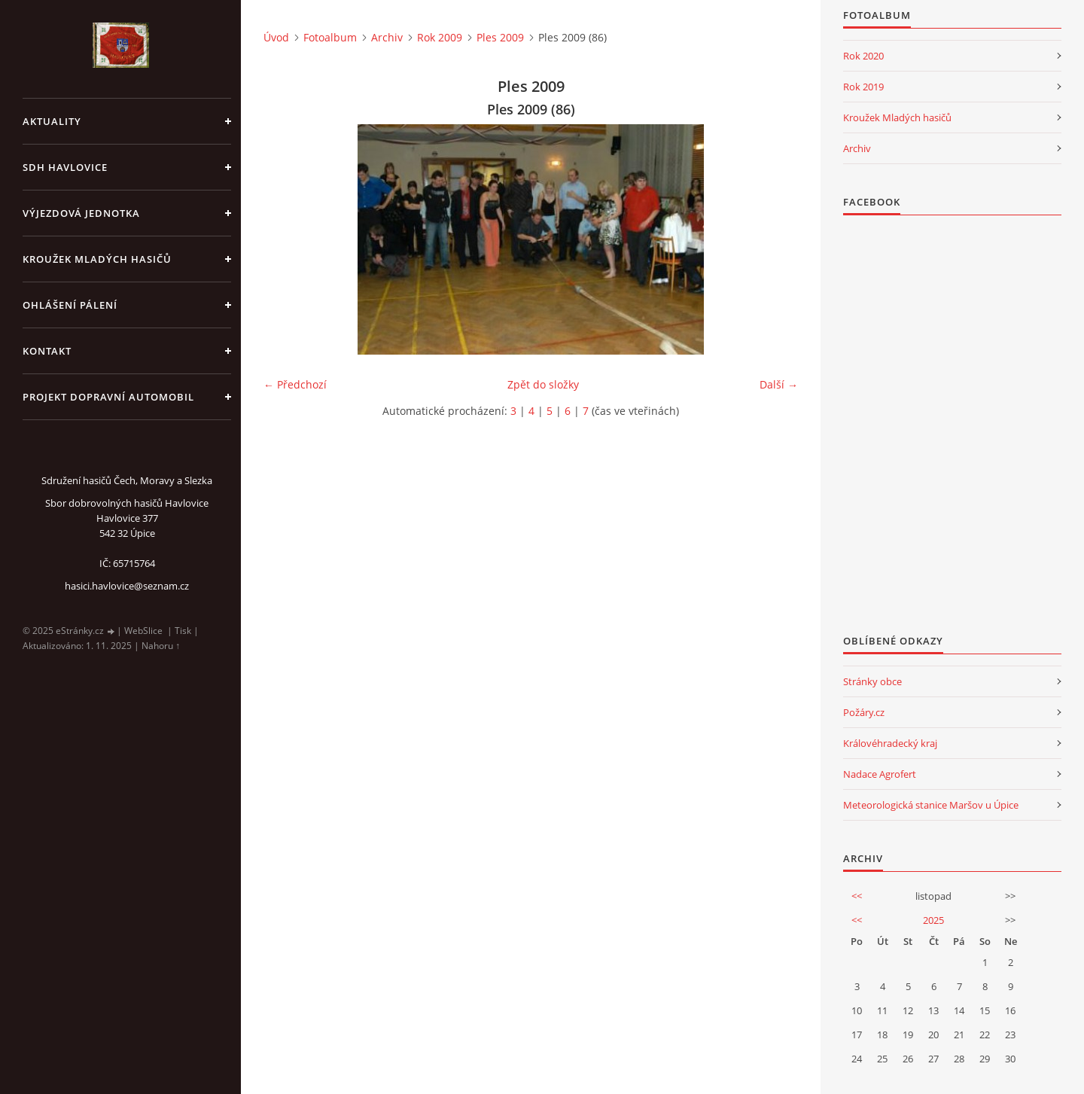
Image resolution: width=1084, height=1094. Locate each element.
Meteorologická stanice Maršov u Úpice (931, 805)
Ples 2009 (500, 37)
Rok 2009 (439, 37)
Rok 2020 (863, 55)
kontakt (47, 351)
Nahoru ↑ (161, 645)
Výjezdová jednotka (81, 213)
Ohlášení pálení (70, 305)
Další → (779, 384)
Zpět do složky (543, 384)
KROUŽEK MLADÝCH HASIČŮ (97, 259)
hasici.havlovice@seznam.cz (127, 586)
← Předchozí (295, 384)
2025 (933, 920)
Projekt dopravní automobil (108, 397)
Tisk (183, 630)
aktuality (52, 121)
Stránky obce (872, 681)
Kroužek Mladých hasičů (897, 117)
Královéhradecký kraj (890, 743)
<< (856, 896)
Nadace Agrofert (879, 774)
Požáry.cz (864, 712)
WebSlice (143, 630)
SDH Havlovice (65, 167)
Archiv (387, 37)
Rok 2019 (863, 86)
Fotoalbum (330, 37)
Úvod (276, 37)
